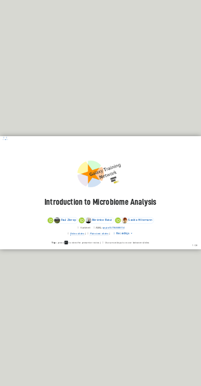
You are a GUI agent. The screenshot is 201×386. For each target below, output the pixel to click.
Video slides (77, 234)
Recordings (121, 233)
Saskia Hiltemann (133, 221)
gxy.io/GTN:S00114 (113, 227)
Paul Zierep (61, 221)
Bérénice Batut (96, 221)
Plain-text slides (99, 234)
